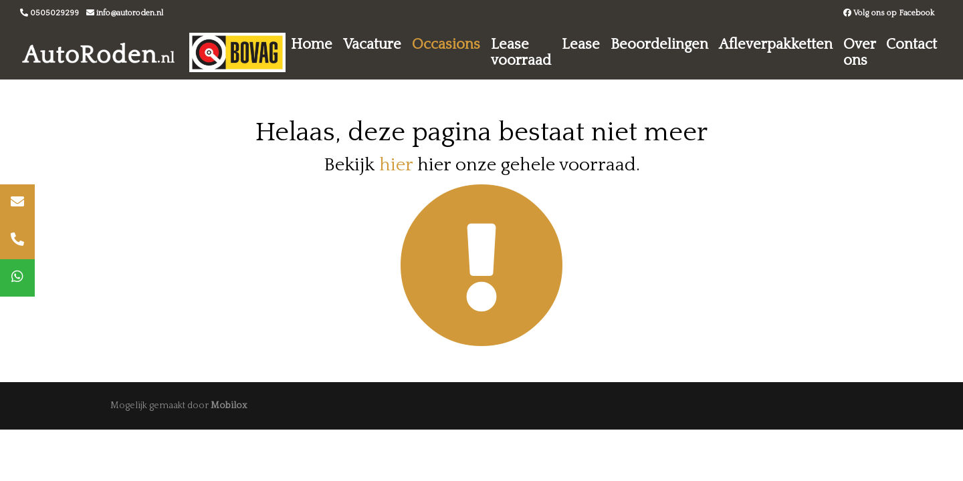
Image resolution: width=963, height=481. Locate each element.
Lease (581, 44)
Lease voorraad (521, 52)
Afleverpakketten (776, 44)
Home (311, 44)
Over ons (859, 52)
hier (396, 164)
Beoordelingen (659, 44)
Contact (911, 44)
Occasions (446, 44)
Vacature (372, 44)
